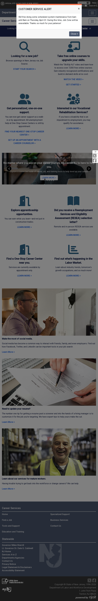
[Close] (79, 8)
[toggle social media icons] (95, 151)
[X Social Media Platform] (95, 156)
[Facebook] (95, 160)
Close (74, 34)
